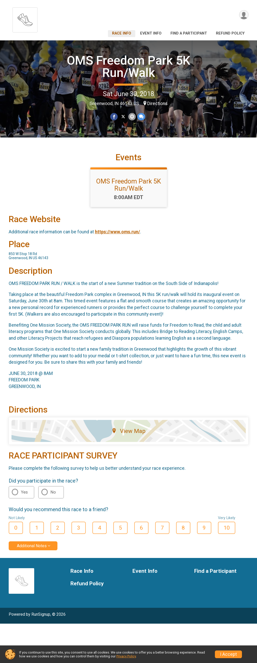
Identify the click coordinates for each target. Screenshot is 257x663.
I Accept (228, 654)
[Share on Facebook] (114, 116)
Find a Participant (188, 33)
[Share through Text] (141, 116)
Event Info (151, 33)
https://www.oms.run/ (117, 231)
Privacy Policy (126, 656)
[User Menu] (244, 15)
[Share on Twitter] (123, 116)
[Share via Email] (132, 116)
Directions (157, 103)
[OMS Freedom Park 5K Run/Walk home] (25, 19)
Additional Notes (32, 545)
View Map (128, 431)
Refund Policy (230, 33)
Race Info (121, 33)
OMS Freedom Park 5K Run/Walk (128, 66)
